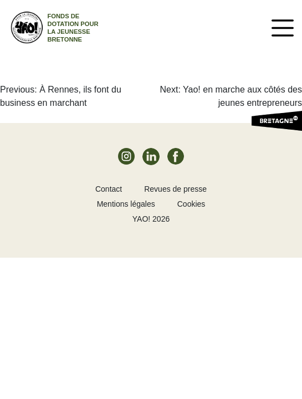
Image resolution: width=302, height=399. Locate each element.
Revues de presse (175, 189)
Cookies (191, 204)
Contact (108, 189)
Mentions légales (126, 204)
